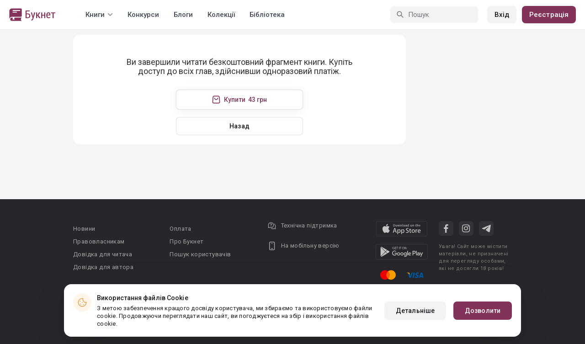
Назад (239, 126)
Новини (84, 228)
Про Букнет (186, 241)
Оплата (180, 228)
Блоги (183, 15)
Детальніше (415, 310)
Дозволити (482, 310)
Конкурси (143, 15)
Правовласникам (99, 241)
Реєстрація (549, 15)
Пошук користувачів (200, 254)
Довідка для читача (102, 254)
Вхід (502, 15)
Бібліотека (267, 15)
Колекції (221, 15)
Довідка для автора (103, 267)
